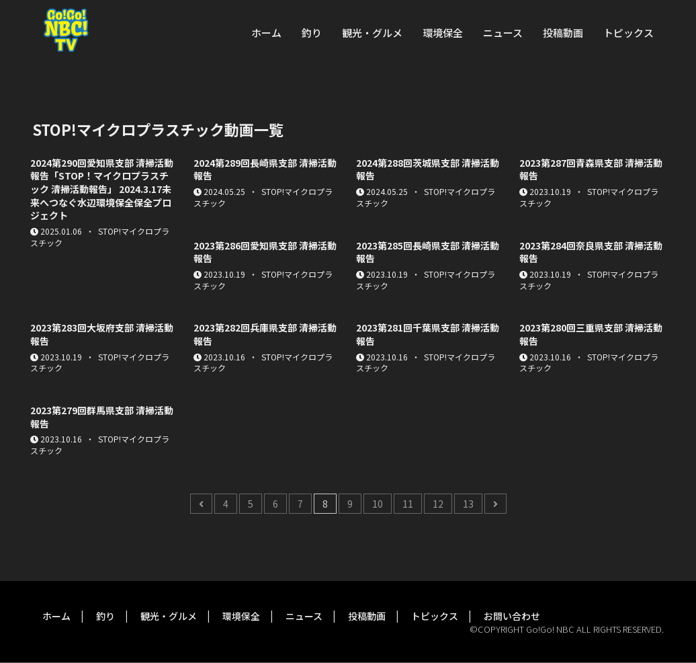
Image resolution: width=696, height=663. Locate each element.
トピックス (628, 33)
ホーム (266, 33)
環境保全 (443, 33)
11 (407, 503)
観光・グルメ (372, 33)
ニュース (503, 33)
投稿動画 (563, 33)
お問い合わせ (512, 616)
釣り (312, 33)
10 (377, 503)
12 (438, 503)
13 (468, 503)
